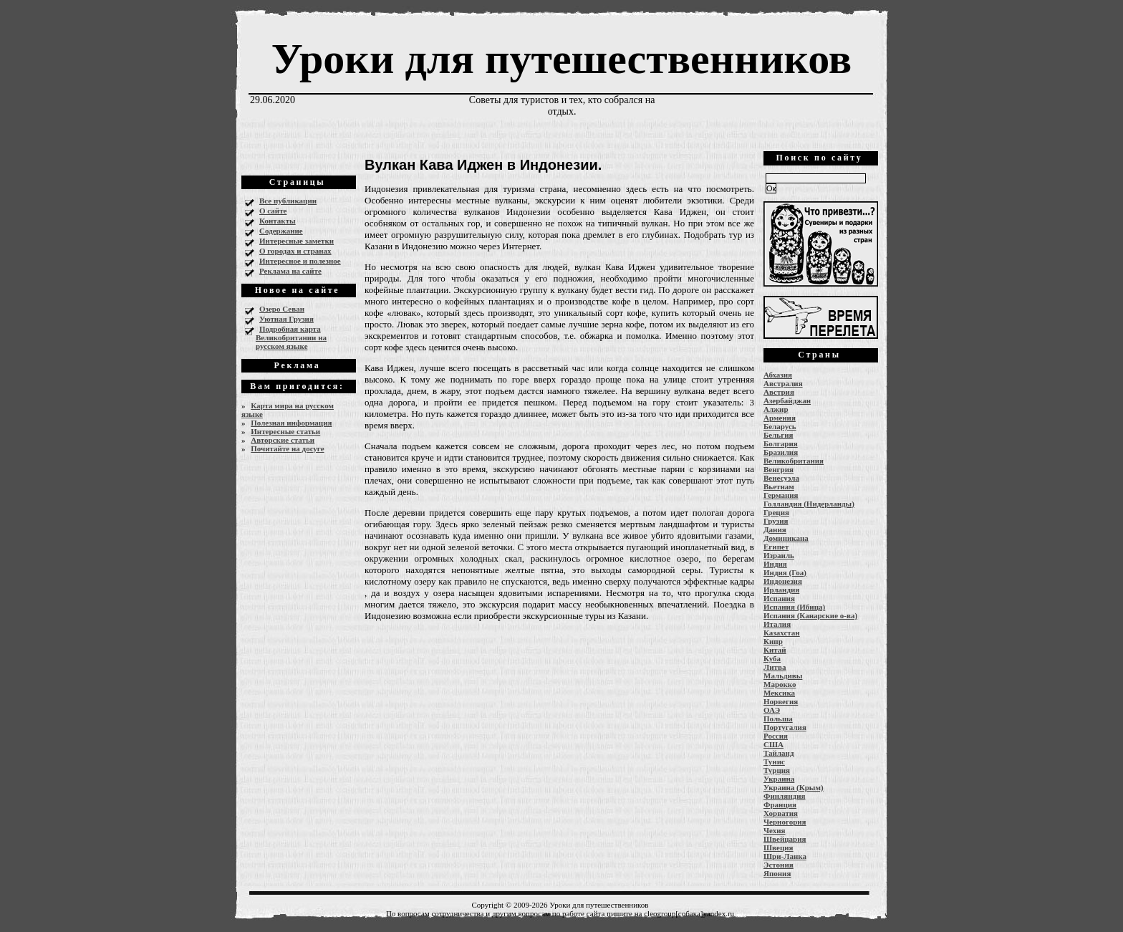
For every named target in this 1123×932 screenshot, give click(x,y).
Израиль (778, 555)
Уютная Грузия (286, 318)
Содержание (281, 230)
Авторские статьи (282, 440)
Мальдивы (782, 675)
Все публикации (288, 200)
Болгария (780, 443)
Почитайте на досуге (287, 448)
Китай (774, 649)
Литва (774, 667)
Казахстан (781, 632)
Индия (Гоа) (784, 572)
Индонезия (782, 581)
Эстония (778, 864)
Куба (772, 658)
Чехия (774, 830)
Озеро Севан (281, 308)
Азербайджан (787, 400)
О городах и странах (295, 250)
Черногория (784, 821)
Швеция (778, 847)
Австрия (778, 392)
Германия (781, 495)
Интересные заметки (296, 240)
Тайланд (778, 753)
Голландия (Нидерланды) (808, 503)
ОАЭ (771, 710)
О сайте (272, 210)
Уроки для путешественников (561, 58)
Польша (778, 718)
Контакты (277, 220)
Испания (779, 598)
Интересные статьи (285, 431)
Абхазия (777, 374)
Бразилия (780, 452)
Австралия (783, 383)
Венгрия (778, 469)
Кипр (773, 641)
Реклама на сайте (290, 270)
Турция (776, 770)
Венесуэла (781, 478)
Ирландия (781, 589)
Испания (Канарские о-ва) (810, 615)
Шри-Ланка (784, 856)
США (773, 744)
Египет (776, 546)
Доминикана (786, 538)
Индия (775, 563)
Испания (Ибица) (794, 606)
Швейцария (784, 839)
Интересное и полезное (300, 260)
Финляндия (784, 796)
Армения (779, 417)
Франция (779, 804)
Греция (776, 512)
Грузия (776, 521)
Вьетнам (778, 486)
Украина (778, 778)
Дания (774, 529)
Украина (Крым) (793, 787)
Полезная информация (291, 422)
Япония (777, 873)
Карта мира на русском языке (287, 409)
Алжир (776, 409)
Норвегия (780, 701)
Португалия (784, 727)
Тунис (774, 761)
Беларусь (779, 426)
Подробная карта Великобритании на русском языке (291, 337)
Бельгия (778, 435)
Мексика (779, 692)
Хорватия (780, 813)
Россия (775, 735)
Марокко (779, 684)
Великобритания (793, 460)
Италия (777, 624)
